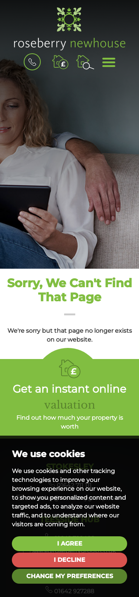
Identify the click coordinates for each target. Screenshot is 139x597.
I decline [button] (69, 559)
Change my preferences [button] (69, 576)
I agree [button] (69, 543)
